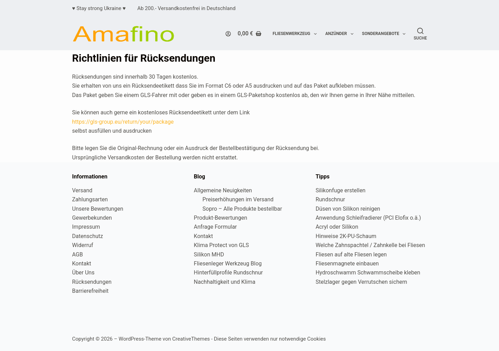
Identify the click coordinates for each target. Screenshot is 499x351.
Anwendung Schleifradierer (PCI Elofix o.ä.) (368, 217)
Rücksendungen (92, 282)
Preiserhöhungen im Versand (237, 199)
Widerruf (82, 245)
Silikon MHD (209, 254)
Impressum (86, 226)
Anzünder (340, 34)
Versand (82, 190)
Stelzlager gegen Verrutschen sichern (361, 282)
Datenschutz (87, 236)
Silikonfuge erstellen (341, 190)
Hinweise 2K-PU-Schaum (346, 236)
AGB (77, 254)
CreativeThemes (191, 339)
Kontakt (81, 263)
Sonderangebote (385, 34)
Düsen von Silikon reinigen (348, 208)
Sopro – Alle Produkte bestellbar (242, 208)
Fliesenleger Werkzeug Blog (228, 263)
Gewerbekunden (92, 217)
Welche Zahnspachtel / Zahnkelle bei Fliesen (370, 245)
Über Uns (83, 272)
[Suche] (420, 34)
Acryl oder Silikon (337, 226)
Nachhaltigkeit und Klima (224, 282)
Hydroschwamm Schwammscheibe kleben (368, 272)
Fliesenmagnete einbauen (347, 263)
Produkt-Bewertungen (220, 217)
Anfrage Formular (215, 226)
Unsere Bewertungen (97, 208)
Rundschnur (330, 199)
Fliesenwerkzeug (296, 34)
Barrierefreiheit (90, 291)
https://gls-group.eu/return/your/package (123, 122)
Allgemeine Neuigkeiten (223, 190)
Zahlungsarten (90, 199)
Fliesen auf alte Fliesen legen (351, 254)
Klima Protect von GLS (221, 245)
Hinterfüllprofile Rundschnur (228, 272)
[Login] (228, 33)
